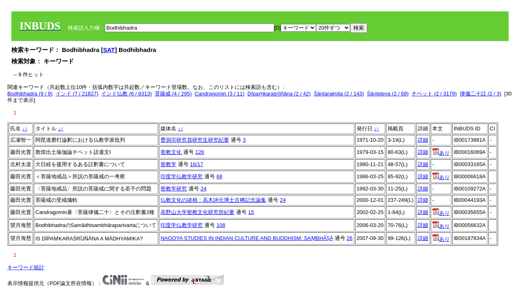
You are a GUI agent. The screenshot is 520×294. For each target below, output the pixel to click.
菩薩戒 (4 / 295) (173, 94)
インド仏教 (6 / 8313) (126, 94)
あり (441, 153)
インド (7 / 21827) (77, 94)
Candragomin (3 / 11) (220, 94)
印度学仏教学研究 (181, 176)
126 (199, 152)
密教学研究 (173, 189)
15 (251, 212)
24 (203, 189)
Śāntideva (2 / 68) (388, 94)
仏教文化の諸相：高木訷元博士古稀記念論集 (213, 200)
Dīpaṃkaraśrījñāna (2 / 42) (279, 94)
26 (349, 238)
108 (221, 225)
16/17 (197, 164)
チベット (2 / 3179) (434, 94)
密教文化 (171, 152)
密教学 (168, 164)
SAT (109, 49)
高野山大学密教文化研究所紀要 (197, 212)
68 (219, 176)
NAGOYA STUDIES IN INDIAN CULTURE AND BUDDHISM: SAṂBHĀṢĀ (246, 238)
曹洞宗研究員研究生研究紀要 (194, 140)
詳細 (423, 140)
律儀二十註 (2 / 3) (481, 94)
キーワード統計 (25, 267)
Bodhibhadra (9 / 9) (29, 94)
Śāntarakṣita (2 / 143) (339, 94)
